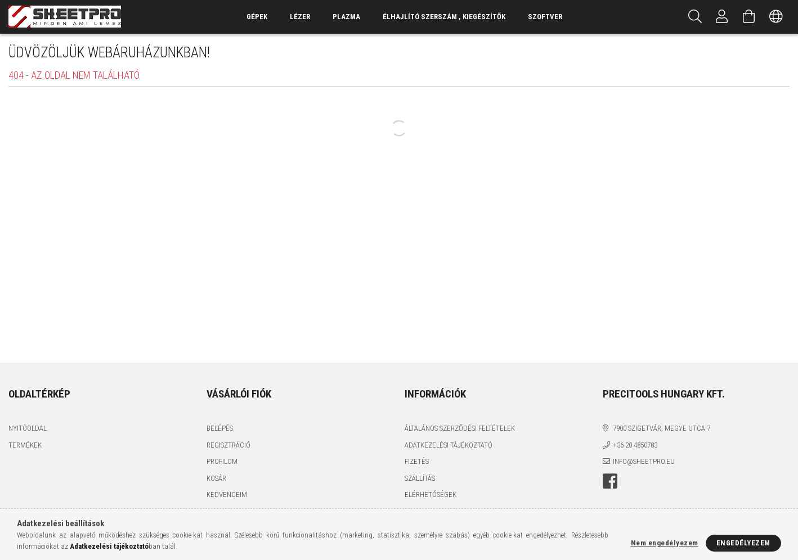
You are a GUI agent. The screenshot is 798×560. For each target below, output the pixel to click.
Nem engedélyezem (664, 543)
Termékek (25, 445)
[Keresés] (695, 17)
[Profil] (722, 17)
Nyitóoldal (27, 428)
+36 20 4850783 (635, 445)
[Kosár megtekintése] (749, 17)
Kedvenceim (227, 494)
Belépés (220, 428)
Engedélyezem (743, 543)
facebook (610, 481)
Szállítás (420, 478)
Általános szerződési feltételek (460, 428)
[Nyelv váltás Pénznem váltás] (776, 17)
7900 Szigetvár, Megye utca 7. (662, 428)
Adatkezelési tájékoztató (448, 445)
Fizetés (417, 461)
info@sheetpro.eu (644, 461)
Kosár (216, 478)
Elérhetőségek (430, 494)
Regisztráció (228, 445)
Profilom (222, 461)
